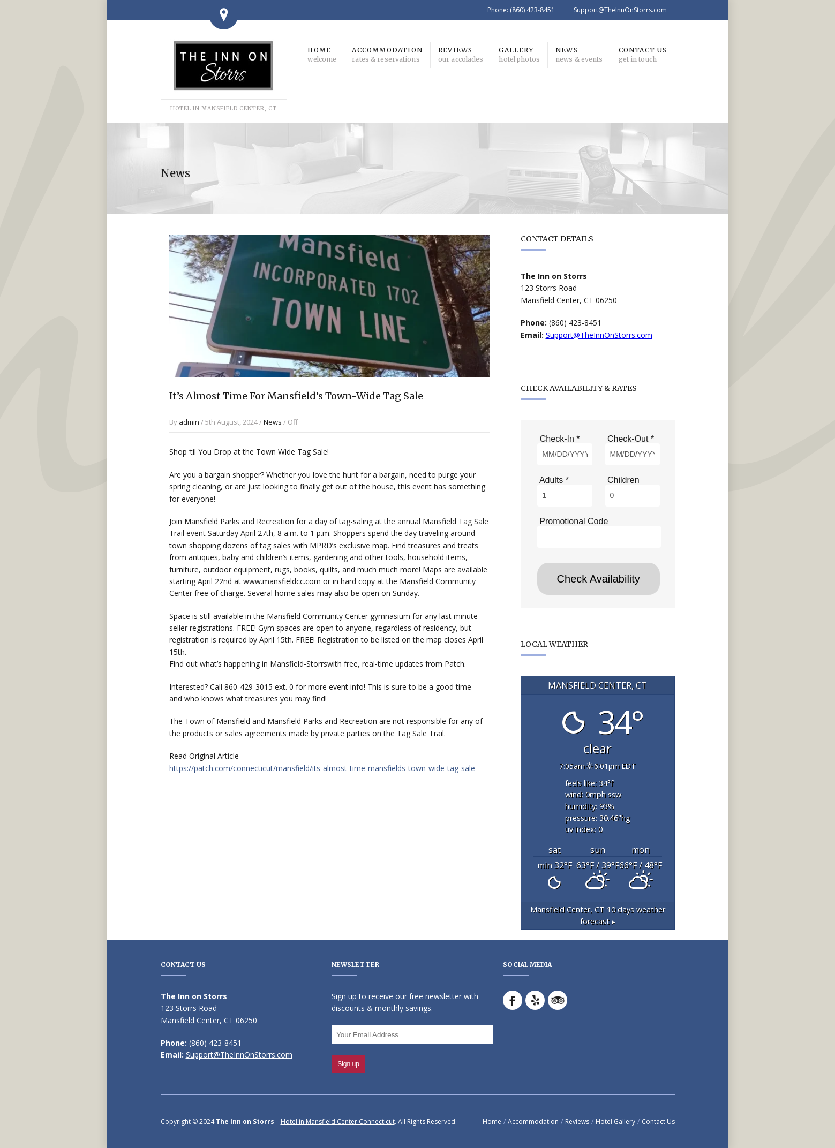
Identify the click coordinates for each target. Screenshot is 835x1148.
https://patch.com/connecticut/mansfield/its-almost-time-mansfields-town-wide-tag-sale (322, 768)
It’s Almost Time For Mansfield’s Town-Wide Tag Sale (296, 396)
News (273, 422)
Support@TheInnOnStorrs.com (620, 9)
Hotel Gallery (615, 1121)
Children (622, 480)
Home (492, 1121)
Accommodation (533, 1121)
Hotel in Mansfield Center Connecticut (338, 1121)
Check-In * (558, 438)
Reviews (577, 1121)
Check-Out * (630, 438)
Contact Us (658, 1121)
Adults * (553, 480)
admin (189, 422)
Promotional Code (572, 521)
